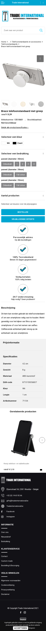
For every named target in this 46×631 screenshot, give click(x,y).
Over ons (4, 533)
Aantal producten (10, 195)
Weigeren (31, 628)
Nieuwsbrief (6, 538)
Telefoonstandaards (9, 44)
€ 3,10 (9, 469)
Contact (4, 558)
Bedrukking (5, 542)
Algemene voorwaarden (10, 582)
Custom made (7, 562)
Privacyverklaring (8, 592)
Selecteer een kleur (11, 137)
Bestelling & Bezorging (10, 567)
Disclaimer (5, 596)
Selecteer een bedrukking (15, 153)
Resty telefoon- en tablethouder (17, 464)
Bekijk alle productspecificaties (15, 127)
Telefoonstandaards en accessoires (26, 42)
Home (3, 42)
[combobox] (19, 30)
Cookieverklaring (7, 587)
